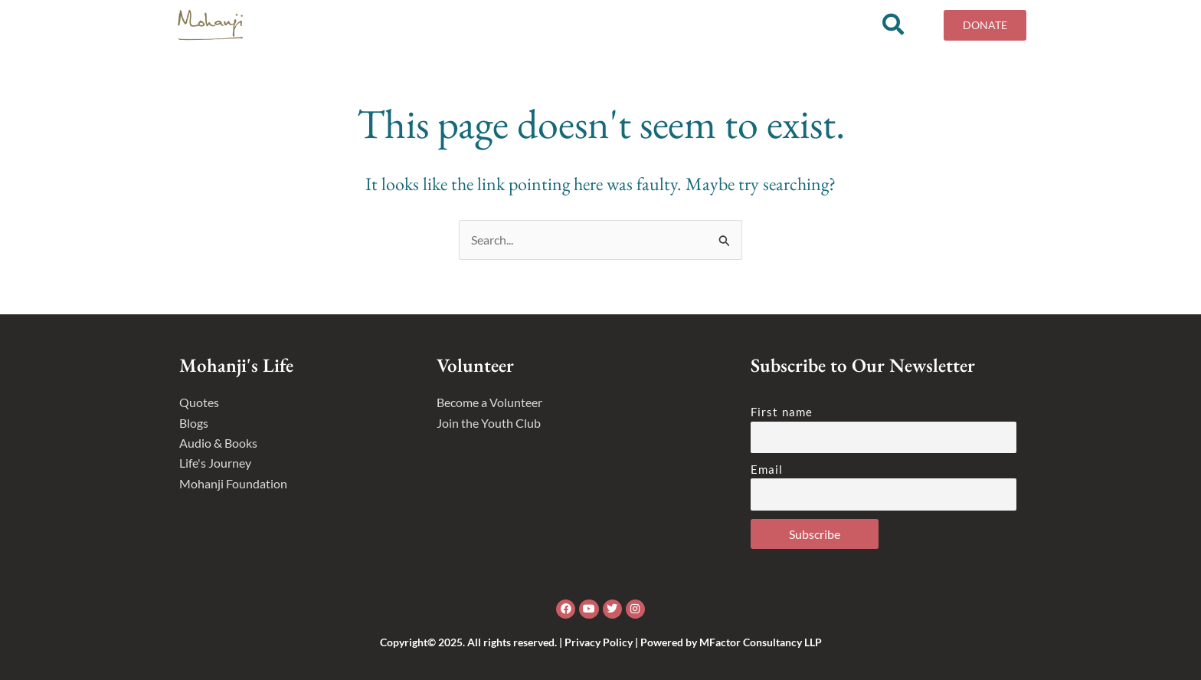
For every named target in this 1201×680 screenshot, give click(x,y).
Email (767, 469)
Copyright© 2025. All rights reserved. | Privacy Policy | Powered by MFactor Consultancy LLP (601, 642)
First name (782, 412)
